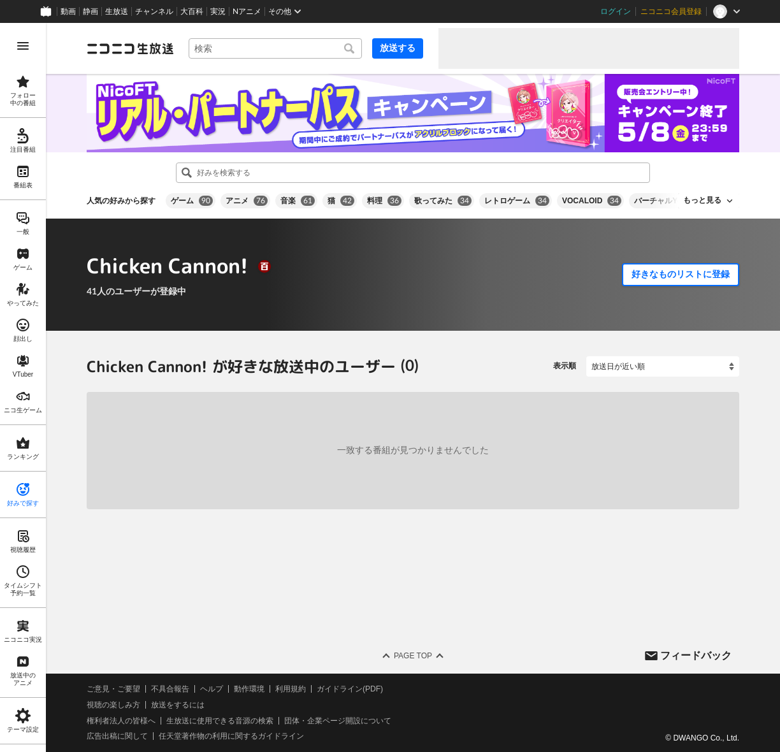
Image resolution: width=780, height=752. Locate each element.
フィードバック (696, 654)
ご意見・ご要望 (113, 688)
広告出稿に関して (117, 736)
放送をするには (178, 705)
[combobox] (275, 48)
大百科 (191, 11)
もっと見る (702, 200)
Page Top (413, 655)
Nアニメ (247, 11)
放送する (397, 48)
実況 (218, 11)
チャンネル (154, 11)
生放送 (116, 11)
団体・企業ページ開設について (337, 720)
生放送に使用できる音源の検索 (219, 720)
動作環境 (249, 689)
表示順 (564, 365)
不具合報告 (170, 689)
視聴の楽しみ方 (113, 704)
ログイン (615, 11)
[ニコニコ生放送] (130, 48)
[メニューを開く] (23, 46)
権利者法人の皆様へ (121, 720)
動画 (68, 11)
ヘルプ (211, 689)
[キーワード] (275, 48)
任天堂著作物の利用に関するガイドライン (231, 736)
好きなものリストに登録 (681, 274)
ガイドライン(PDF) (350, 689)
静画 (90, 11)
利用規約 (290, 689)
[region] (23, 387)
